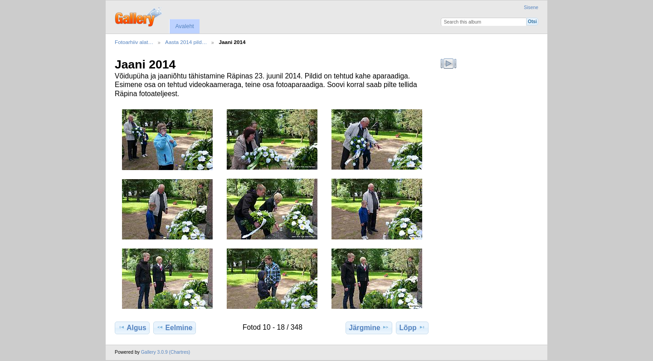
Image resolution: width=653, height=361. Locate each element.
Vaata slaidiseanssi (448, 63)
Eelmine (174, 327)
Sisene (531, 7)
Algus (132, 327)
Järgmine (369, 327)
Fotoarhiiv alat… (134, 42)
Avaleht (184, 26)
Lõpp (412, 327)
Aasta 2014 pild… (186, 42)
